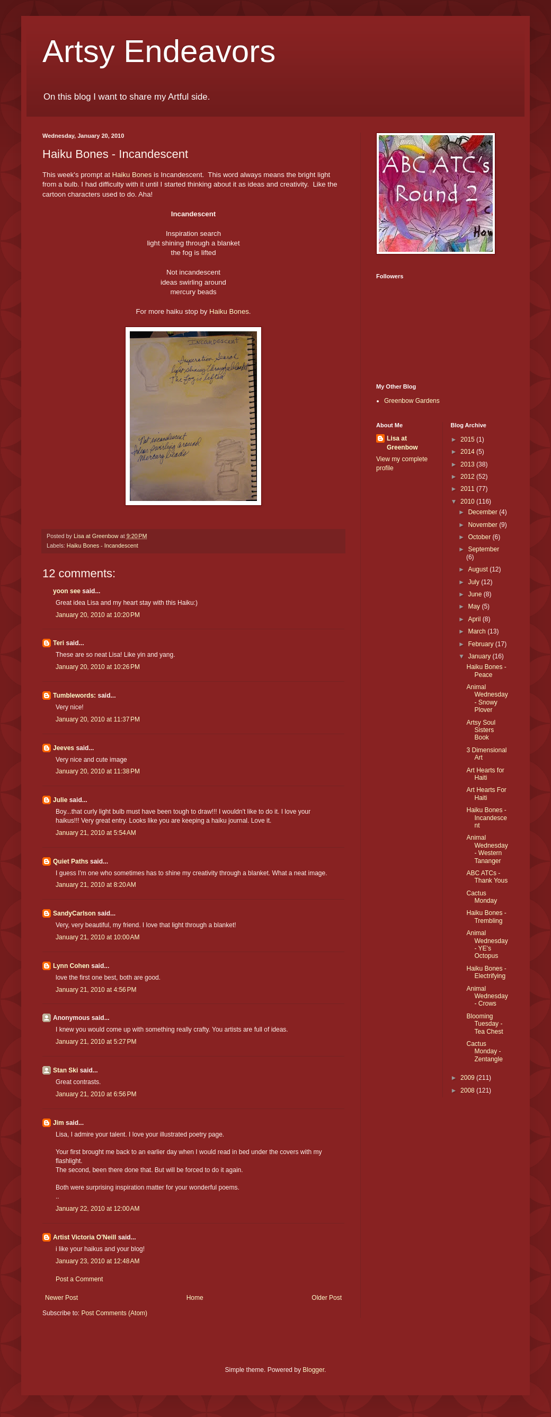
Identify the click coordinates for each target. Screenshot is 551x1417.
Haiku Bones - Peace (486, 670)
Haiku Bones (132, 175)
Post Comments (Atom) (114, 1313)
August (479, 569)
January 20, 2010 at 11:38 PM (98, 771)
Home (194, 1297)
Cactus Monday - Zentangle (484, 1051)
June (475, 594)
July (474, 582)
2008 (468, 1090)
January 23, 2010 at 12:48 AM (97, 1261)
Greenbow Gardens (412, 400)
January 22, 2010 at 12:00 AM (97, 1208)
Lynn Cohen (71, 966)
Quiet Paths (70, 861)
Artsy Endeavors (159, 51)
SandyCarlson (74, 913)
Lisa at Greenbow (402, 443)
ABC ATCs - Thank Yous (487, 876)
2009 (468, 1077)
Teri (58, 643)
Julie (60, 800)
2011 (468, 488)
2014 (468, 451)
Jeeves (63, 748)
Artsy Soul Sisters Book (480, 730)
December (483, 512)
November (483, 525)
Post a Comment (79, 1279)
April (475, 619)
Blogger (313, 1370)
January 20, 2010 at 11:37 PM (98, 719)
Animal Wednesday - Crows (487, 996)
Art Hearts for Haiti (485, 774)
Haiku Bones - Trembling (486, 916)
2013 (468, 464)
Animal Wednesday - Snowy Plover (487, 698)
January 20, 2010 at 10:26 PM (98, 667)
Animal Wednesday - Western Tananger (487, 849)
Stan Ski (65, 1070)
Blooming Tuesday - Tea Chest (484, 1024)
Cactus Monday (481, 897)
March (477, 631)
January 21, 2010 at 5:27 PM (96, 1041)
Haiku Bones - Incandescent (102, 545)
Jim (58, 1122)
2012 (468, 476)
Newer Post (61, 1297)
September (483, 549)
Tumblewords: (74, 695)
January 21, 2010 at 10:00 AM (97, 937)
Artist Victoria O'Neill (84, 1237)
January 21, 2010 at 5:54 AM (96, 833)
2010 (468, 501)
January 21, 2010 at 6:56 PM (96, 1094)
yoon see (67, 591)
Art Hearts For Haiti (486, 793)
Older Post (327, 1297)
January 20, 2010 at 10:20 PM (98, 615)
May (475, 606)
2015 (468, 439)
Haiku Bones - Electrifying (486, 972)
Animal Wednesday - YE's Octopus (487, 944)
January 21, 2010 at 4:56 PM (96, 989)
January (480, 656)
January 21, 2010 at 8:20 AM (96, 884)
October (480, 537)
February (481, 644)
